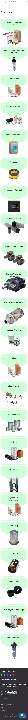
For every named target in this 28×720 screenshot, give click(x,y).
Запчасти (4, 698)
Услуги (3, 701)
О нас (3, 707)
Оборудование (6, 695)
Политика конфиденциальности (9, 716)
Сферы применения (7, 704)
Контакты (4, 710)
